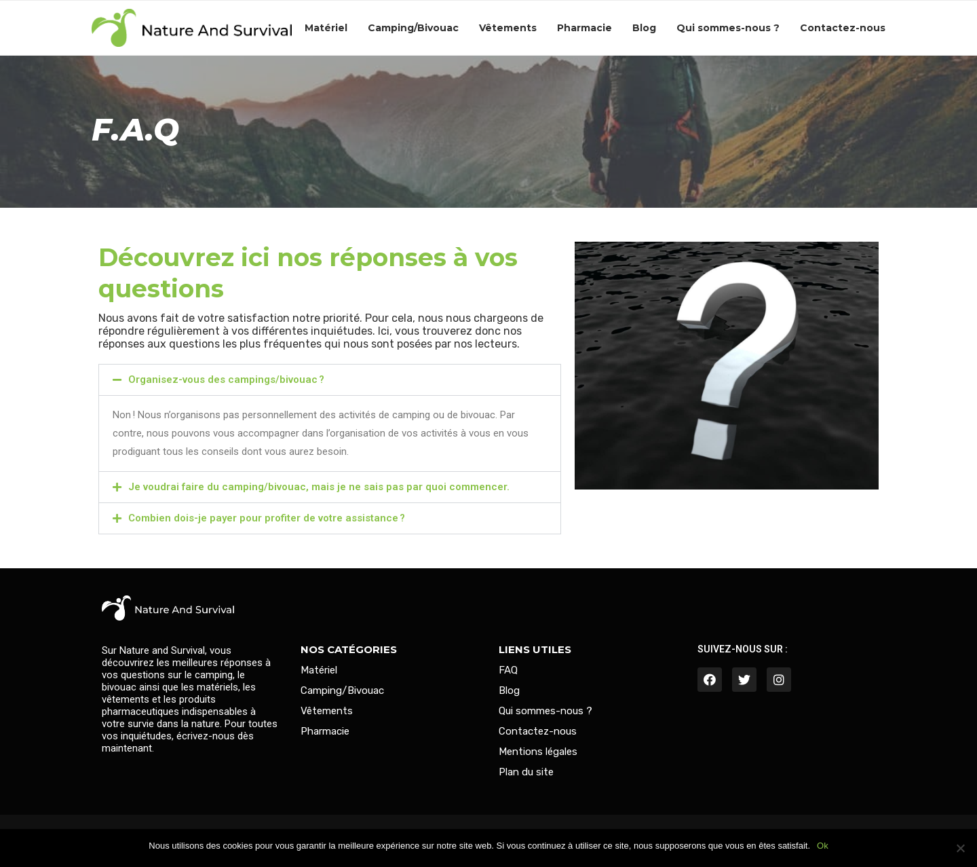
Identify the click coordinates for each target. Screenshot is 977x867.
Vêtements (508, 28)
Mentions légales (538, 752)
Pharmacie (584, 28)
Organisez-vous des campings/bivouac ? (226, 379)
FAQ (508, 670)
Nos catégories (349, 649)
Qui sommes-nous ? (728, 28)
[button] (329, 380)
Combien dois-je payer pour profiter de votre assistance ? (266, 518)
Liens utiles (535, 649)
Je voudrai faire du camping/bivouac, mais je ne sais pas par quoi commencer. (319, 487)
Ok (822, 846)
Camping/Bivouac (413, 28)
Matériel (326, 28)
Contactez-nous (842, 28)
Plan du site (526, 772)
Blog (644, 28)
